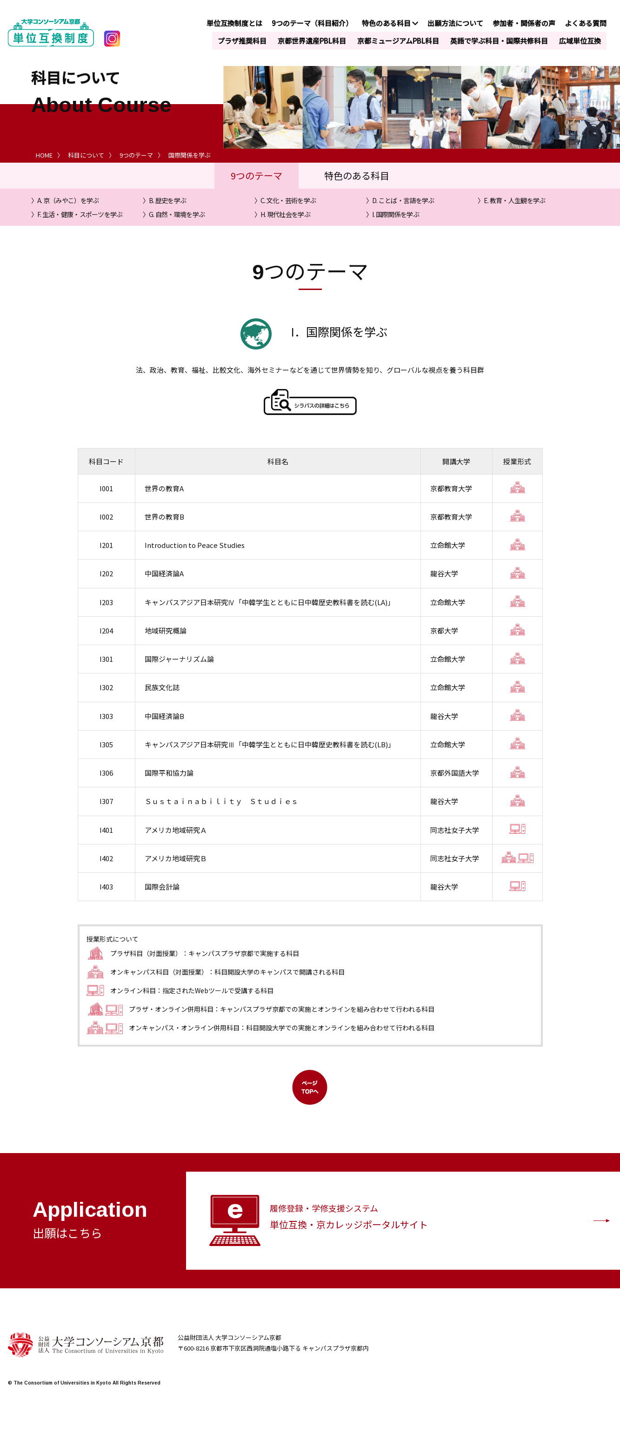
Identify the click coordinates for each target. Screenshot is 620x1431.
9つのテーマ (136, 155)
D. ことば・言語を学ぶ (403, 200)
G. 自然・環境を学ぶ (177, 214)
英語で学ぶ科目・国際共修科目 (499, 41)
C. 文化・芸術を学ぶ (288, 200)
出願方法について (455, 23)
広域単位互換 (580, 41)
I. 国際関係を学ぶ (395, 214)
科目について (86, 155)
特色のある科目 (390, 23)
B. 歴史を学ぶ (167, 200)
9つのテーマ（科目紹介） (312, 23)
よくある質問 (586, 23)
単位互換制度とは (234, 23)
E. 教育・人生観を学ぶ (515, 200)
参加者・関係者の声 (524, 23)
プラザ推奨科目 (242, 41)
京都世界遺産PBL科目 (312, 41)
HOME (44, 155)
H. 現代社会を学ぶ (285, 214)
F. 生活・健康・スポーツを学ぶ (80, 214)
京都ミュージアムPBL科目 (398, 41)
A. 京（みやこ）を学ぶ (68, 200)
